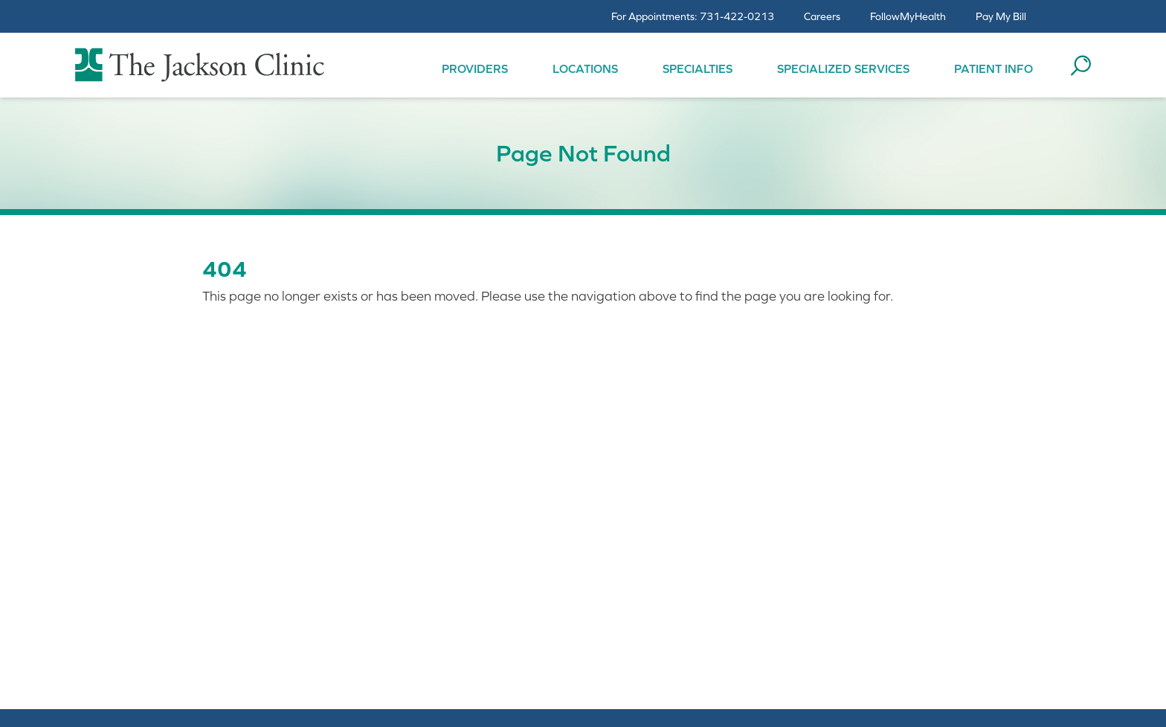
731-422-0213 (737, 16)
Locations (585, 68)
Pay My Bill (1001, 16)
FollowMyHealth (908, 16)
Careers (822, 16)
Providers (475, 68)
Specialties (697, 68)
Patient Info (993, 68)
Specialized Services (843, 68)
